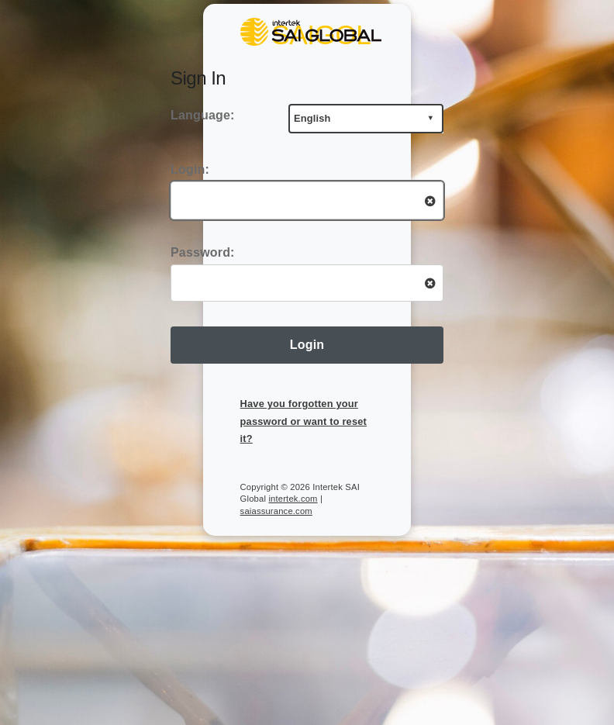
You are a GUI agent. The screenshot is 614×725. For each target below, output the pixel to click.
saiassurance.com (276, 511)
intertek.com (292, 498)
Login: (190, 169)
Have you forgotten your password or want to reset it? (303, 421)
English (312, 118)
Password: (203, 252)
